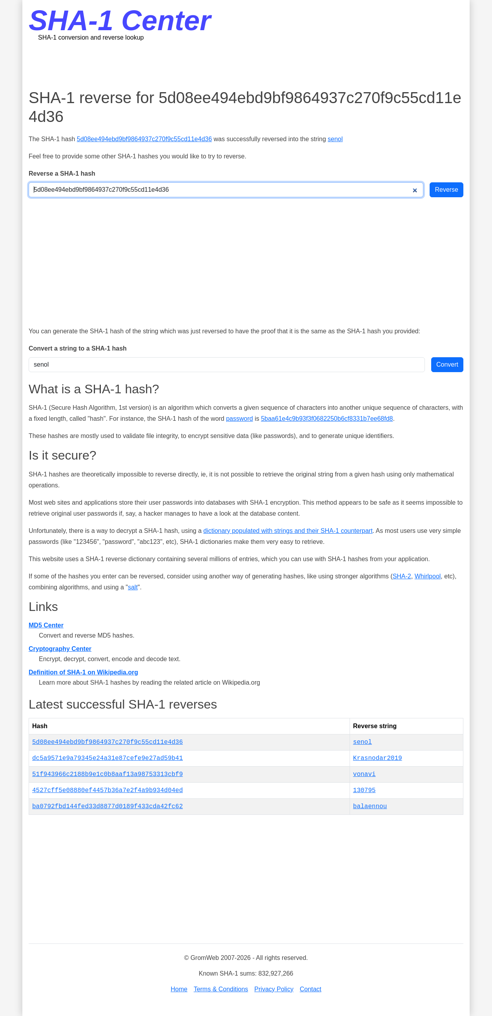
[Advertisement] (246, 64)
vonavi (364, 774)
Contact (310, 989)
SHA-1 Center (120, 20)
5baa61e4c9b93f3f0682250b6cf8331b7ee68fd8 (327, 418)
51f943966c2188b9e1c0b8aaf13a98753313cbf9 (107, 774)
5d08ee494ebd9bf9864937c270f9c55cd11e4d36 (144, 139)
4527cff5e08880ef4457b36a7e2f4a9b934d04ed (107, 790)
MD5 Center (46, 625)
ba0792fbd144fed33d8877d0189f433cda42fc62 (107, 806)
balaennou (370, 806)
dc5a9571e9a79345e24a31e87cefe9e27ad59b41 (107, 758)
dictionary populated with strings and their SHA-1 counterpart (287, 530)
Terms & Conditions (221, 989)
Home (179, 989)
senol (335, 139)
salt (133, 587)
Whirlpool (428, 576)
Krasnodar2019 (377, 758)
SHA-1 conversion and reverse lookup (91, 37)
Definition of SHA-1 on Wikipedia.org (83, 672)
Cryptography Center (60, 648)
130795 (364, 790)
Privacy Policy (273, 989)
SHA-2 (402, 576)
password (239, 418)
